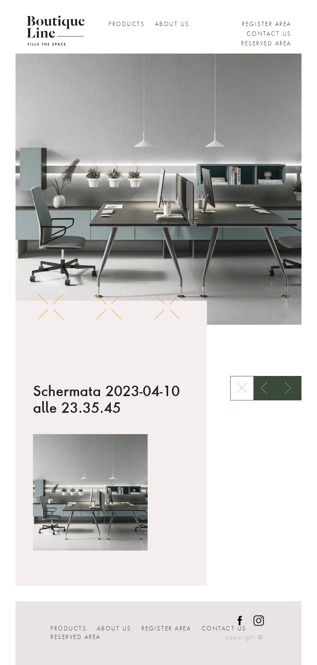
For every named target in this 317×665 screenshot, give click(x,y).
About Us (172, 24)
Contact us (268, 33)
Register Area (266, 24)
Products (127, 24)
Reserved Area (266, 43)
